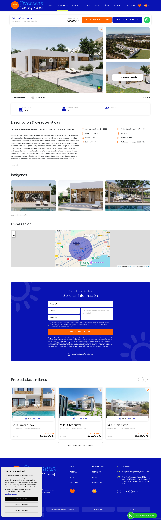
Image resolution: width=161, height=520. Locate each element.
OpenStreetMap (132, 266)
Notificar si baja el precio (97, 20)
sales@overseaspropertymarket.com (135, 472)
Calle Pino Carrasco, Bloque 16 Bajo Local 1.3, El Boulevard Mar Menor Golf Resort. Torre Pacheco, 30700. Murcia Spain (136, 480)
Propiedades (62, 5)
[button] (38, 97)
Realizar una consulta (127, 20)
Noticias (117, 5)
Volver (146, 97)
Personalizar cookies (21, 504)
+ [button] (14, 232)
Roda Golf (133, 509)
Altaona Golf (98, 509)
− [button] (14, 235)
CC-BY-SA (146, 266)
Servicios (86, 5)
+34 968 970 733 (128, 466)
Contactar (130, 5)
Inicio (50, 5)
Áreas (107, 5)
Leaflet (119, 266)
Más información (11, 494)
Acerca (75, 5)
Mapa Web (48, 493)
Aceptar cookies (21, 499)
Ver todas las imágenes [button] (21, 215)
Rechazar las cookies (21, 510)
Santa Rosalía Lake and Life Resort (63, 509)
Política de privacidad (59, 324)
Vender (98, 5)
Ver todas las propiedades (80, 445)
